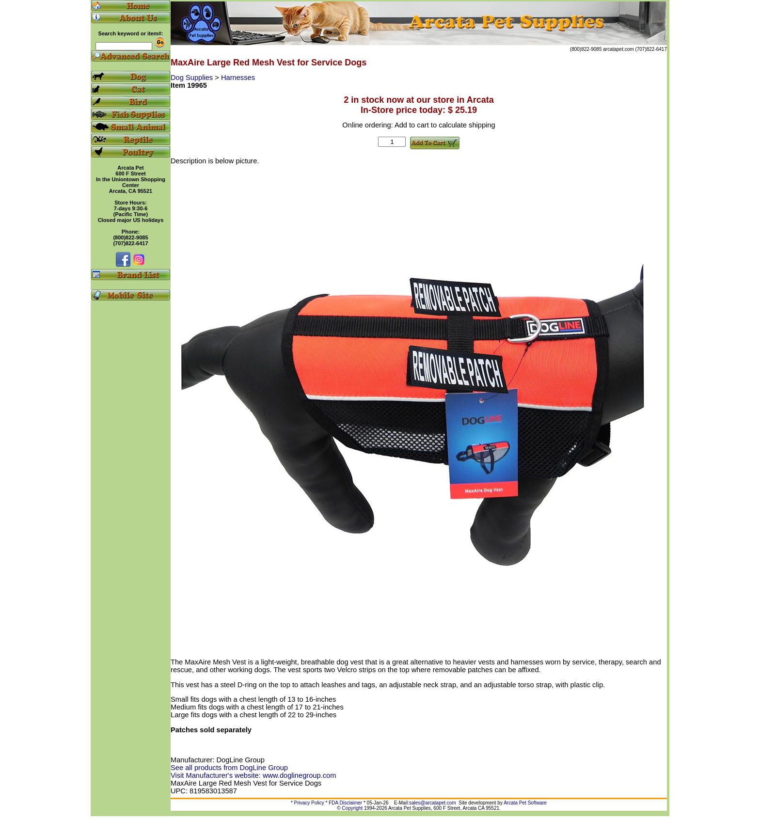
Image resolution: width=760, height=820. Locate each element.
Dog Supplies (193, 77)
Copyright (352, 808)
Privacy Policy (309, 802)
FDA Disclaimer (345, 802)
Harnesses (238, 77)
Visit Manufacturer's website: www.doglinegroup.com (253, 775)
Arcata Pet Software (525, 802)
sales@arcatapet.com (432, 802)
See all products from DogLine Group (229, 768)
